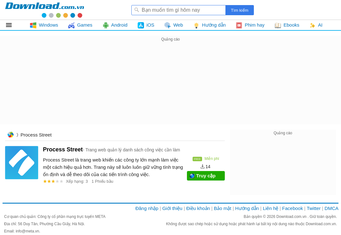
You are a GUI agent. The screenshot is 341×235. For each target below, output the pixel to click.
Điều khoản (198, 208)
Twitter (313, 208)
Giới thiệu (172, 208)
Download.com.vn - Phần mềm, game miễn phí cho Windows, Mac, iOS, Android (44, 9)
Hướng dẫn (247, 208)
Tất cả (12, 25)
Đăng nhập (147, 208)
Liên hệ (270, 208)
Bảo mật (222, 208)
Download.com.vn (292, 216)
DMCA (331, 208)
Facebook (292, 208)
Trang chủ (10, 135)
